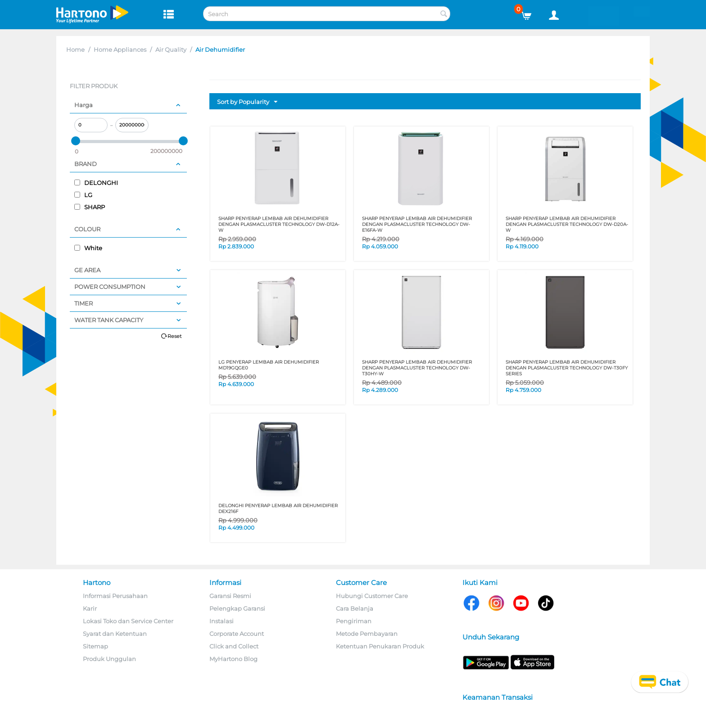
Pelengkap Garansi (237, 608)
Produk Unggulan (109, 658)
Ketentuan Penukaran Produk (380, 646)
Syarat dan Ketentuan (115, 633)
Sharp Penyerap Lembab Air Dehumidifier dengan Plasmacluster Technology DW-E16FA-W (417, 224)
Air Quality (170, 49)
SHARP (89, 207)
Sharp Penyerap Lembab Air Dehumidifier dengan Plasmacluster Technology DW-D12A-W (278, 224)
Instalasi (221, 621)
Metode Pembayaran (367, 633)
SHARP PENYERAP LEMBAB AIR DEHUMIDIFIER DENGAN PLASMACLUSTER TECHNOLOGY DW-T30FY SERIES (567, 368)
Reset (174, 336)
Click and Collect (233, 646)
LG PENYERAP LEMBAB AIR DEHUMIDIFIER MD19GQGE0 (268, 365)
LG (83, 194)
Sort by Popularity (247, 102)
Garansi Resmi (230, 595)
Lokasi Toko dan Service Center (128, 621)
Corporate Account (236, 633)
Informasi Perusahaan (115, 595)
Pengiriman (353, 621)
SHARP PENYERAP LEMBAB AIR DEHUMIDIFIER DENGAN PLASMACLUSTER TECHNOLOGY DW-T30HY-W (417, 368)
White (88, 248)
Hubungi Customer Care (372, 595)
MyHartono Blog (233, 658)
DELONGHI (96, 182)
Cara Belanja (354, 608)
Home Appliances (120, 49)
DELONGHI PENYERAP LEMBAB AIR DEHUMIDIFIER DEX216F (278, 508)
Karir (90, 608)
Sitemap (95, 646)
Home (75, 49)
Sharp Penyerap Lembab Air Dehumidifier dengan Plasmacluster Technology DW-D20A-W (567, 224)
